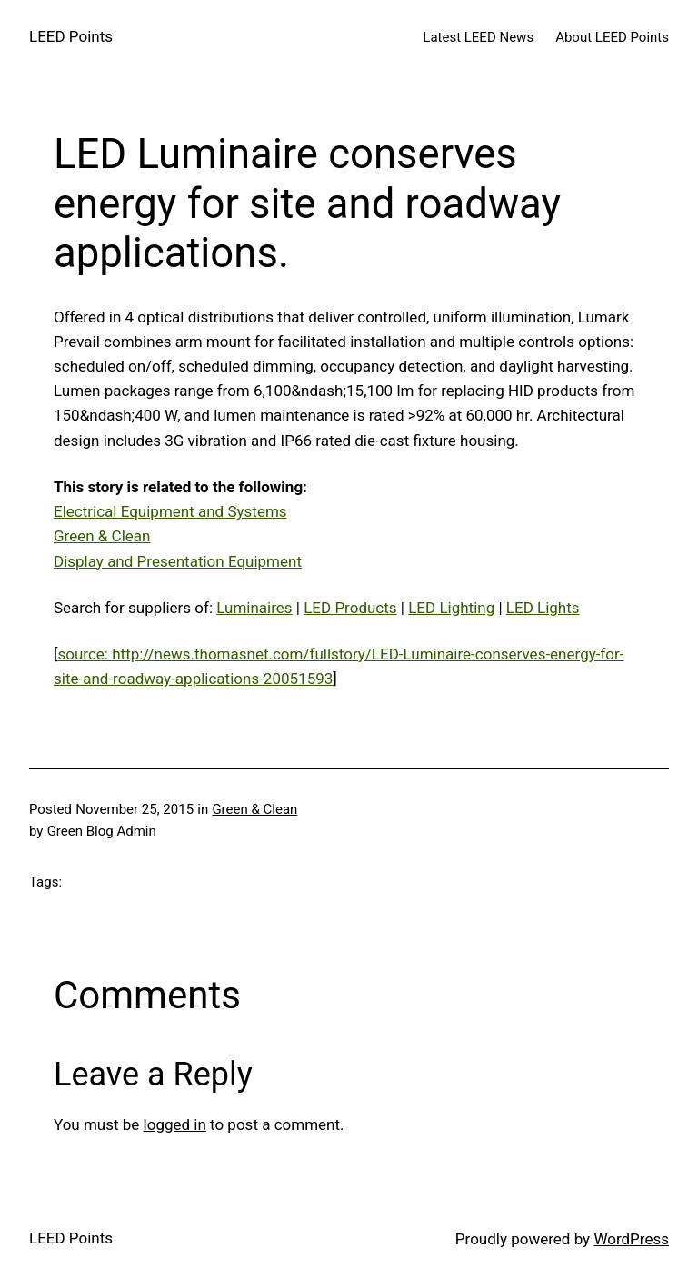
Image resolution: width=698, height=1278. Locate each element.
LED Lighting (451, 608)
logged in (175, 1124)
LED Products (350, 608)
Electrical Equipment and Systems (170, 511)
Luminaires (254, 608)
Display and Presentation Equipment (178, 561)
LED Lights (543, 608)
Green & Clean (102, 536)
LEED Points (71, 36)
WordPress (631, 1239)
